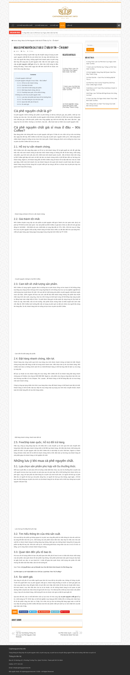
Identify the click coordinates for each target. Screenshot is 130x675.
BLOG (62, 25)
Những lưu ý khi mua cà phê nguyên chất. (28, 95)
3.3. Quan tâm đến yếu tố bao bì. (28, 102)
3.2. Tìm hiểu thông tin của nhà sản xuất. (30, 99)
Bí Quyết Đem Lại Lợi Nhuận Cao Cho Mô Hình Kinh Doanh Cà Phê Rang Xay (46, 567)
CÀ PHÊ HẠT (54, 25)
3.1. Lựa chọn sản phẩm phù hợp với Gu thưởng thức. (34, 97)
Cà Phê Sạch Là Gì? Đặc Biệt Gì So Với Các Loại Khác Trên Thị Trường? (37, 571)
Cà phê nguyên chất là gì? (23, 78)
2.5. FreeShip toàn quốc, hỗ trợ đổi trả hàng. (31, 92)
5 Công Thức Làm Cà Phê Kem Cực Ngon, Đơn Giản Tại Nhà (40, 33)
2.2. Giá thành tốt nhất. (25, 85)
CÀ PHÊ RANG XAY (41, 25)
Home (14, 40)
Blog (19, 40)
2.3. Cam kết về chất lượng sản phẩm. (29, 87)
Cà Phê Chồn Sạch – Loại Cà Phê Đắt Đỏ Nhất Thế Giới (67, 633)
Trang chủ (13, 25)
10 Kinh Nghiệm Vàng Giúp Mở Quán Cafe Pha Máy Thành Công (70, 105)
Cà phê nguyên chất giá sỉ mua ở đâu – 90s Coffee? (31, 80)
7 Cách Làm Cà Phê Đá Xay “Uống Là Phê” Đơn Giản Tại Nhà (71, 87)
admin (17, 51)
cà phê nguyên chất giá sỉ (26, 64)
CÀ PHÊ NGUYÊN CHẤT (25, 25)
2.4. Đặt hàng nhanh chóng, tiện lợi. (28, 90)
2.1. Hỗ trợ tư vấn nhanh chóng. (27, 83)
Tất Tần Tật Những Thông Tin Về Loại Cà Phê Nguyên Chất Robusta (27, 634)
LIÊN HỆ (69, 25)
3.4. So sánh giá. (23, 104)
